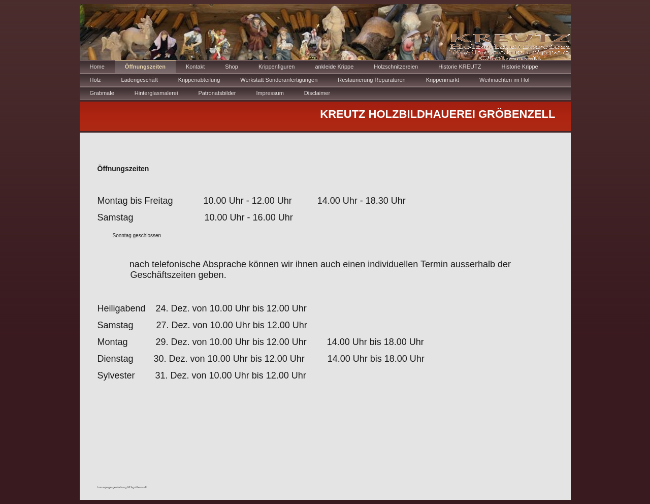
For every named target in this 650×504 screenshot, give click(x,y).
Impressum (269, 93)
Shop (231, 67)
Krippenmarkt (442, 80)
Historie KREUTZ (459, 67)
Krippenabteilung (199, 80)
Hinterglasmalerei (156, 93)
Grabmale (102, 93)
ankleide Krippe (334, 67)
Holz (95, 80)
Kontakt (195, 67)
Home (97, 67)
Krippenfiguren (276, 67)
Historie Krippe (520, 67)
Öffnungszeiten (145, 67)
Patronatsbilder (217, 93)
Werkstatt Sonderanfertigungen (278, 80)
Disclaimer (317, 93)
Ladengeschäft (139, 80)
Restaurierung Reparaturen (371, 80)
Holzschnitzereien (396, 67)
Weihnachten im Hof (504, 80)
